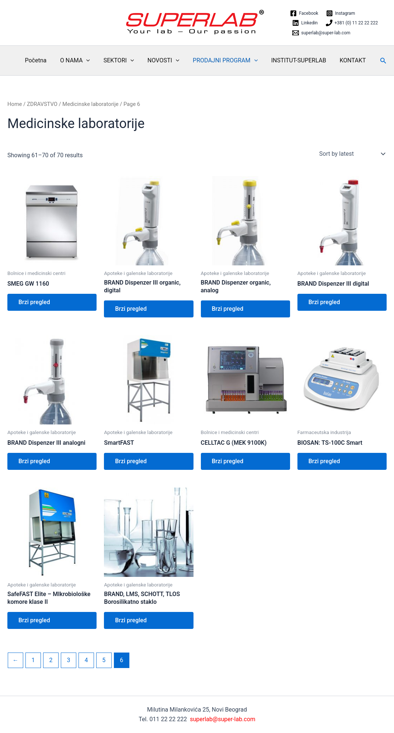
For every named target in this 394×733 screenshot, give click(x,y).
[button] (379, 60)
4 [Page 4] (86, 660)
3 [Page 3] (68, 660)
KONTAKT (349, 60)
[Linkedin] (305, 23)
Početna (42, 60)
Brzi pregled (34, 302)
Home (14, 104)
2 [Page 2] (50, 660)
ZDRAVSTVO (42, 104)
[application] (91, 60)
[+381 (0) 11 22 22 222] (352, 23)
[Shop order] (351, 154)
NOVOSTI (165, 60)
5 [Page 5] (103, 660)
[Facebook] (304, 13)
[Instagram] (340, 13)
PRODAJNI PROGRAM (225, 60)
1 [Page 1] (33, 660)
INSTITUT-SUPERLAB (296, 60)
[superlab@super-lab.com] (321, 33)
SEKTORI (122, 60)
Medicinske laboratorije (90, 104)
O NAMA (80, 60)
